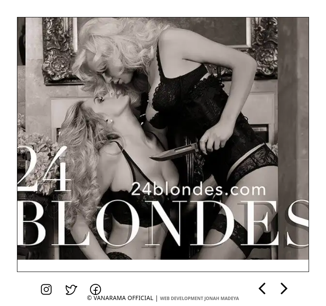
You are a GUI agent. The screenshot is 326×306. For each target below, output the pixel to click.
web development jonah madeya (199, 298)
